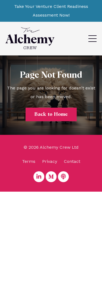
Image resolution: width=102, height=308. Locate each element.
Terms (28, 161)
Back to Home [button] (51, 114)
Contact (72, 161)
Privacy (49, 161)
